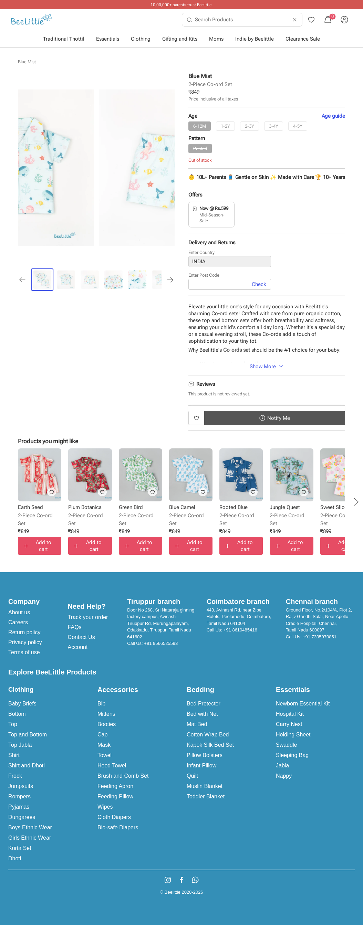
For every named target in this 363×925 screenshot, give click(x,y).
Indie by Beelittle (254, 39)
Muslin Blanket (204, 786)
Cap (102, 734)
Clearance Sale (303, 39)
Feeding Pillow (115, 796)
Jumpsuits (20, 786)
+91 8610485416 (240, 629)
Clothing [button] (141, 39)
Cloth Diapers (114, 817)
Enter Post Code (203, 275)
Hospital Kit (290, 714)
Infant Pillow (201, 765)
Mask (104, 745)
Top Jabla (20, 745)
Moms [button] (216, 39)
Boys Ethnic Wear (30, 827)
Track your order (88, 617)
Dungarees (21, 817)
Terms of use (24, 652)
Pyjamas (18, 807)
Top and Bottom (27, 734)
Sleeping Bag (292, 755)
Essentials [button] (107, 39)
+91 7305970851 (319, 636)
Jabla (282, 765)
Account (78, 647)
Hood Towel (111, 765)
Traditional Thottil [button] (63, 39)
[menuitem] (31, 19)
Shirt (14, 755)
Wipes (105, 807)
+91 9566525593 (161, 643)
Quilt (192, 776)
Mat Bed (197, 724)
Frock (15, 776)
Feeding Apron (115, 786)
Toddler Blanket (206, 796)
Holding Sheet (293, 734)
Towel (104, 755)
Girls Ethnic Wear (29, 838)
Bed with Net (202, 714)
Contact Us (81, 637)
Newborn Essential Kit (303, 703)
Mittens (106, 714)
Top (12, 724)
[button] (356, 502)
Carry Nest (289, 724)
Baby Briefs (22, 703)
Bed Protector (203, 703)
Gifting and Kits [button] (179, 39)
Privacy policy (25, 642)
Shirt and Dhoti (26, 765)
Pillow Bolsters (204, 755)
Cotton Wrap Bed (208, 734)
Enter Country (201, 252)
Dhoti (14, 858)
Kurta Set (19, 848)
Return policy (24, 632)
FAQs (75, 627)
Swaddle (286, 745)
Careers (18, 622)
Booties (106, 724)
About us (19, 612)
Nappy (284, 776)
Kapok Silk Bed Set (210, 745)
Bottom (17, 714)
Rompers (19, 796)
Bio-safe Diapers (117, 827)
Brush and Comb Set (123, 776)
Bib (101, 703)
